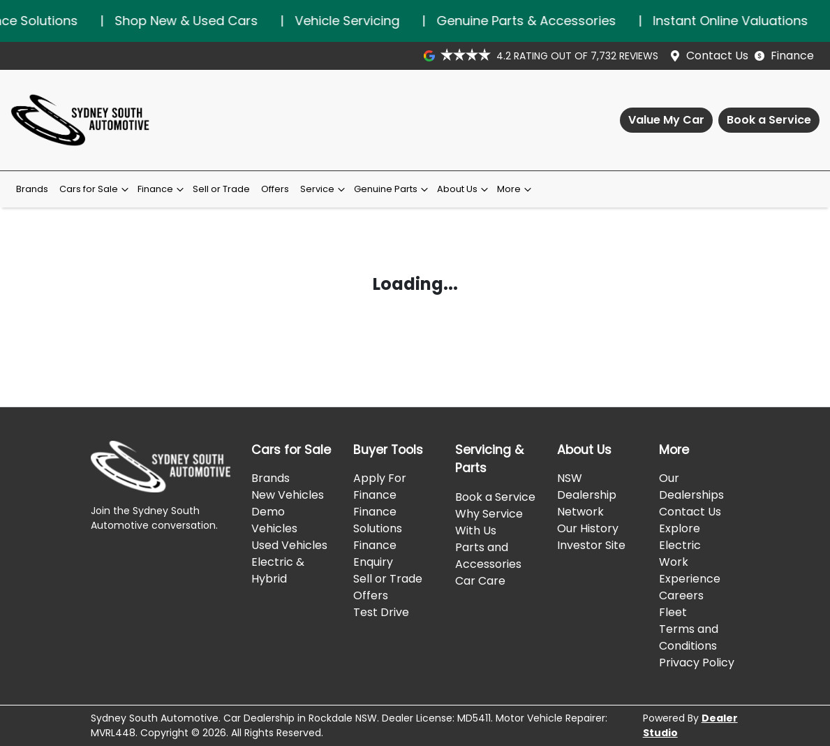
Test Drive (381, 612)
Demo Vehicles (274, 520)
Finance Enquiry (375, 553)
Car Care (480, 581)
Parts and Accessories (488, 555)
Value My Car (666, 120)
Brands (32, 189)
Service (324, 189)
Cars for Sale (95, 189)
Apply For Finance (379, 486)
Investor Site (591, 545)
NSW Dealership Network (586, 495)
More (516, 189)
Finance (792, 55)
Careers (681, 595)
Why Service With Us (489, 522)
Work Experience (689, 570)
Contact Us (717, 55)
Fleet (673, 612)
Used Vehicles (289, 545)
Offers (275, 189)
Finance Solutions (377, 520)
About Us (464, 189)
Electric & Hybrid (277, 570)
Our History (587, 528)
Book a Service (769, 120)
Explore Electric (680, 536)
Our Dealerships (691, 486)
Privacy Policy (696, 662)
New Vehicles (287, 495)
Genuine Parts (392, 189)
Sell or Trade (221, 189)
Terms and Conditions (688, 637)
